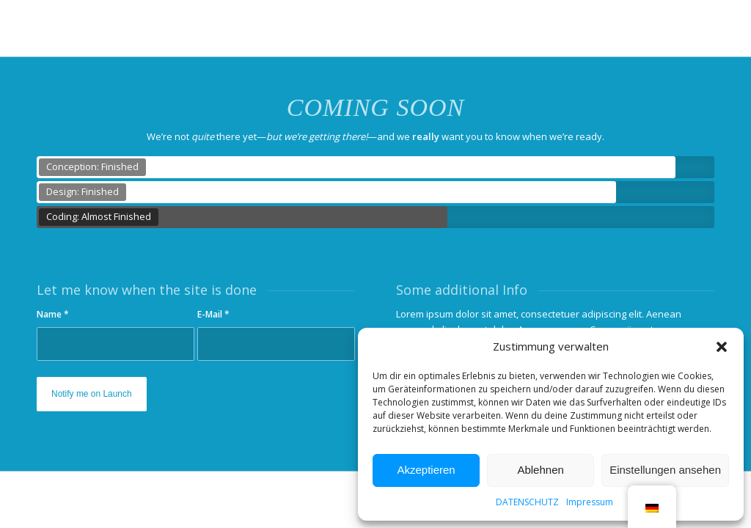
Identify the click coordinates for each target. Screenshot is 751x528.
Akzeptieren (426, 469)
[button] (721, 347)
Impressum (589, 502)
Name (53, 314)
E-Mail (213, 314)
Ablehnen (540, 469)
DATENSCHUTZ (527, 502)
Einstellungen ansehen (665, 469)
